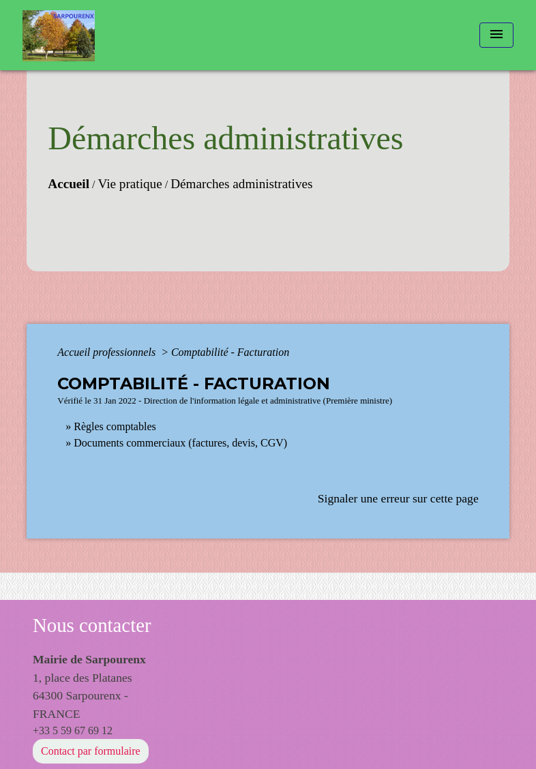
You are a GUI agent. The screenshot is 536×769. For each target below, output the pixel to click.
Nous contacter (92, 625)
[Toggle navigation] (496, 35)
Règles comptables (114, 426)
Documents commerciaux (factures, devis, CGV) (180, 443)
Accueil (68, 184)
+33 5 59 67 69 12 (73, 730)
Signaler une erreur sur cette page (398, 498)
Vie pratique (130, 184)
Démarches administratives (241, 184)
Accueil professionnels (107, 352)
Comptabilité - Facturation (230, 352)
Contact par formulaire (90, 751)
